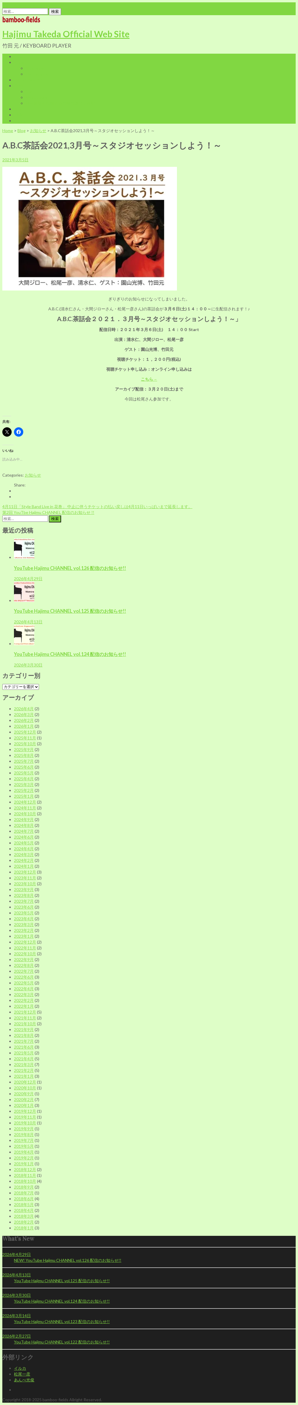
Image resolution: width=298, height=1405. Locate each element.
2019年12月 (25, 1111)
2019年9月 (24, 1128)
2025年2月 (24, 790)
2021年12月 (25, 1011)
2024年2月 (24, 860)
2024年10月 (25, 813)
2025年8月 (24, 755)
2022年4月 (24, 988)
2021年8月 (24, 1035)
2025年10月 (25, 743)
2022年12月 (25, 941)
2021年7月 (24, 1041)
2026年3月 (24, 714)
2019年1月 (24, 1163)
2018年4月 (24, 1210)
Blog (18, 108)
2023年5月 (24, 912)
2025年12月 (25, 731)
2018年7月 (24, 1192)
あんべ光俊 (24, 1379)
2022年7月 (24, 971)
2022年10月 (25, 953)
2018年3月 (24, 1216)
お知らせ (38, 130)
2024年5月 (24, 842)
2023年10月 (25, 883)
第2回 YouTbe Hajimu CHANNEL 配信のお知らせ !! (48, 512)
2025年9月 (24, 749)
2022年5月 (24, 982)
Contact (21, 120)
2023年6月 (24, 906)
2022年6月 (24, 976)
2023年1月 (24, 936)
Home (19, 56)
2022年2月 (24, 1000)
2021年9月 (24, 1029)
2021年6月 (24, 1046)
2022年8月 (24, 965)
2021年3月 (24, 1064)
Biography (35, 68)
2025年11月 (25, 737)
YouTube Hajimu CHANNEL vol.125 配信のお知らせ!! (70, 611)
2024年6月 (24, 836)
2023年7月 (24, 901)
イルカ (20, 1368)
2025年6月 (24, 766)
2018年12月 (25, 1169)
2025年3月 (24, 784)
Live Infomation (28, 79)
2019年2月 (24, 1157)
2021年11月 (25, 1017)
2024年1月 (24, 866)
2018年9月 (24, 1186)
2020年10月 (25, 1087)
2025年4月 (24, 778)
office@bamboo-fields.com (26, 5)
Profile (20, 62)
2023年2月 (24, 930)
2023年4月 (24, 918)
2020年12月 (25, 1081)
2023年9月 (24, 889)
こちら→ (149, 379)
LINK (18, 114)
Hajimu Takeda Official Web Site (66, 34)
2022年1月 (24, 1006)
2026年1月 (24, 726)
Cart (30, 91)
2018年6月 (24, 1198)
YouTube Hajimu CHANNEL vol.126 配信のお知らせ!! (70, 568)
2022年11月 (25, 947)
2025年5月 (24, 772)
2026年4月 (24, 708)
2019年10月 (25, 1122)
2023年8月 (24, 895)
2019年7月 (24, 1140)
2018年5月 (24, 1204)
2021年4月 (24, 1058)
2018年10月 (25, 1181)
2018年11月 (25, 1175)
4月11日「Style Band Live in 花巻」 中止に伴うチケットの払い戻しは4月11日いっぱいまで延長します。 (97, 506)
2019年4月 (24, 1151)
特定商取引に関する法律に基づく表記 (60, 103)
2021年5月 (24, 1052)
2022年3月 (24, 994)
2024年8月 (24, 825)
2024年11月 (25, 807)
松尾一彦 (22, 1373)
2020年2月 (24, 1099)
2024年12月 (25, 801)
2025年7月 (24, 761)
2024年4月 (24, 848)
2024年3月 (24, 854)
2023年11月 (25, 877)
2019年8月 (24, 1134)
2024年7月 (24, 831)
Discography (37, 73)
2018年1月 (24, 1227)
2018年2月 (24, 1221)
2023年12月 (25, 871)
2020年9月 (24, 1093)
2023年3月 (24, 924)
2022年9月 (24, 959)
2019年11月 (25, 1116)
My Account (37, 97)
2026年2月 (24, 720)
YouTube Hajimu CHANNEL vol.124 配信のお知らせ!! (70, 654)
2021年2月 (24, 1070)
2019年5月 (24, 1146)
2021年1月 (24, 1076)
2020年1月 (24, 1105)
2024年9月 (24, 819)
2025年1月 (24, 796)
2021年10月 (25, 1023)
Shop (18, 85)
